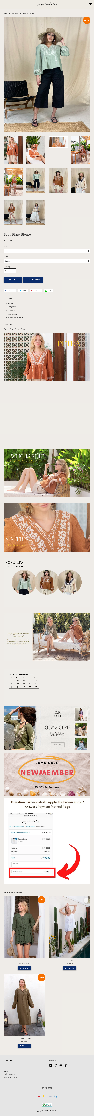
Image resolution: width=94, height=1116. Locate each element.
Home (5, 13)
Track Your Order (9, 1074)
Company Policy (9, 1068)
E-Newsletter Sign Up (11, 1077)
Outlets (6, 1071)
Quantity (7, 267)
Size (5, 247)
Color (6, 257)
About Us (7, 1065)
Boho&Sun (15, 13)
